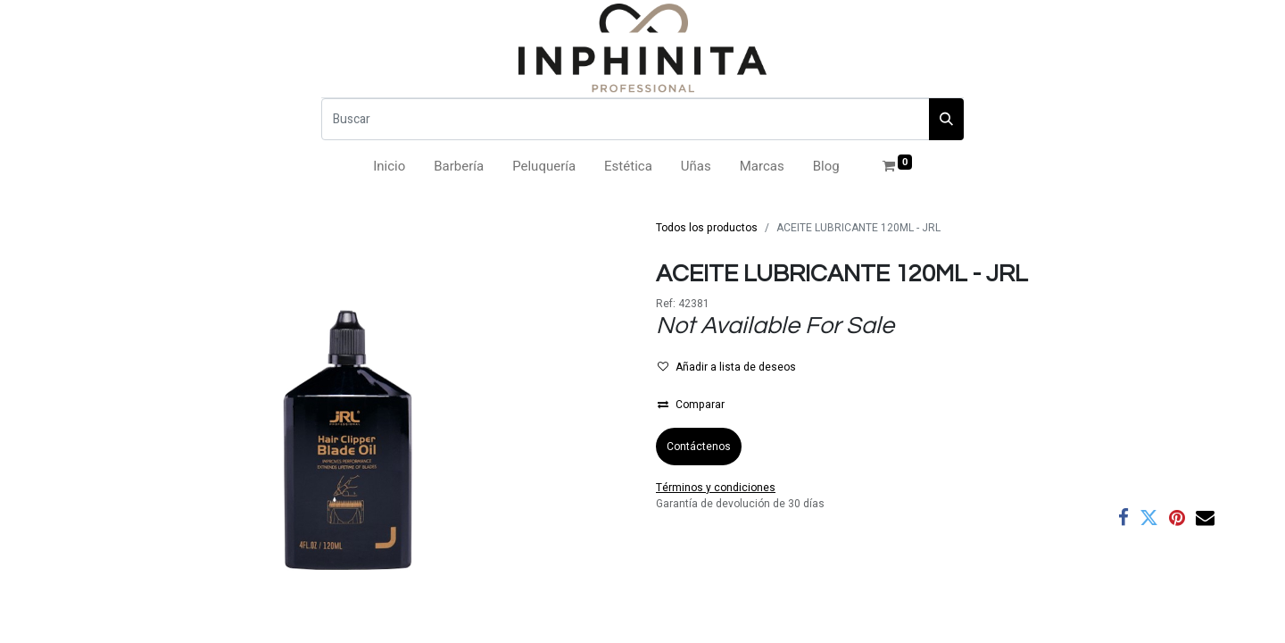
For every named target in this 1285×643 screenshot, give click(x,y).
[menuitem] (389, 166)
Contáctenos (699, 446)
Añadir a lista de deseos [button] (727, 367)
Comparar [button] (691, 405)
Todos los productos (707, 228)
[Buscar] (625, 119)
